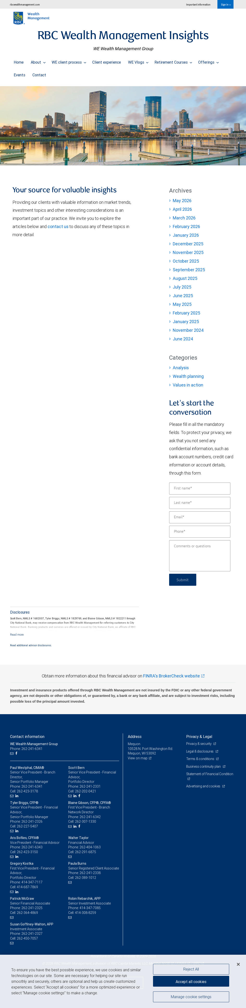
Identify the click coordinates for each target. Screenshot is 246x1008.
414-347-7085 (90, 908)
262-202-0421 (85, 791)
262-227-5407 (27, 826)
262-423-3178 (27, 791)
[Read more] (17, 634)
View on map (138, 758)
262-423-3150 (27, 852)
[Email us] (12, 753)
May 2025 (182, 304)
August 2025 (185, 278)
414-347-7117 (32, 882)
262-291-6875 (85, 852)
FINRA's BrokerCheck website (171, 676)
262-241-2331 (90, 786)
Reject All (191, 969)
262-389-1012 (85, 877)
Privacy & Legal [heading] (199, 736)
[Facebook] (16, 753)
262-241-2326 (32, 821)
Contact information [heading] (27, 736)
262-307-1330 (85, 821)
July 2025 (182, 287)
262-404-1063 (90, 847)
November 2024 (188, 330)
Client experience (106, 61)
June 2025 (183, 295)
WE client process (69, 61)
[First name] (199, 489)
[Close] (238, 964)
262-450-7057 (27, 938)
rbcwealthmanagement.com (25, 4)
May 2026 (182, 200)
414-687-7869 (27, 887)
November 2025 (188, 252)
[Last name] (199, 503)
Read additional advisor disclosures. (31, 645)
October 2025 (186, 261)
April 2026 (182, 209)
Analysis (181, 367)
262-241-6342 (90, 817)
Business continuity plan (203, 766)
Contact (39, 73)
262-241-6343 (32, 847)
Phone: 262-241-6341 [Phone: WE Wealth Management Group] (26, 749)
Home (19, 61)
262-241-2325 (32, 908)
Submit (183, 579)
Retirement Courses (173, 61)
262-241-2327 (32, 933)
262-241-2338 (90, 873)
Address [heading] (134, 736)
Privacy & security (199, 744)
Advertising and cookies (203, 786)
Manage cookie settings (191, 996)
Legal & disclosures (200, 751)
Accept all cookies (191, 981)
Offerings (208, 61)
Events (19, 73)
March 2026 (184, 218)
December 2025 (188, 244)
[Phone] (199, 532)
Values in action (188, 385)
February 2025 (186, 313)
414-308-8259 (85, 913)
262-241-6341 (32, 786)
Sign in (226, 4)
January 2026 (186, 235)
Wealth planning (188, 376)
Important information (198, 4)
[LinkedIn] (17, 796)
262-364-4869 (27, 913)
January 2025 (186, 321)
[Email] (199, 517)
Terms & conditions (200, 759)
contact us (58, 226)
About (38, 61)
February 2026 (186, 226)
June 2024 (183, 339)
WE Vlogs (138, 61)
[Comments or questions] (199, 555)
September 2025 (189, 269)
